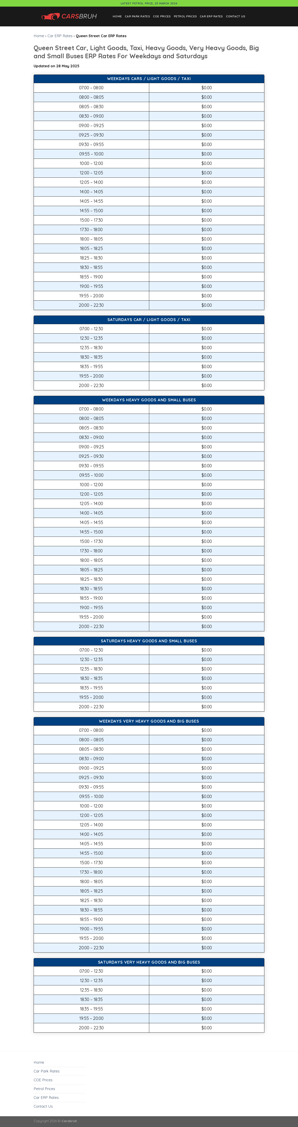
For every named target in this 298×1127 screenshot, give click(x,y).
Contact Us (235, 16)
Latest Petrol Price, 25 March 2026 (149, 3)
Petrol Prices (185, 16)
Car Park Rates (137, 16)
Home (117, 16)
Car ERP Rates (211, 16)
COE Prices (162, 16)
